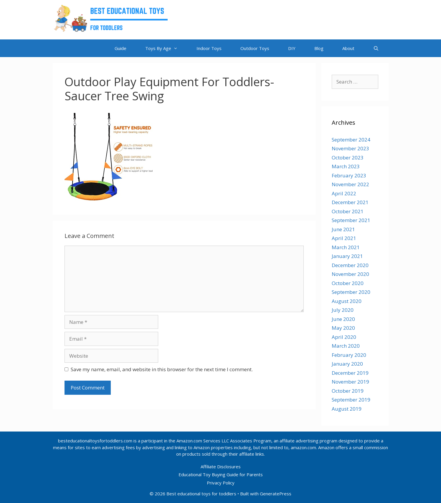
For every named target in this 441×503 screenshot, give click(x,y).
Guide (120, 48)
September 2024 (351, 139)
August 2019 (346, 408)
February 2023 (349, 175)
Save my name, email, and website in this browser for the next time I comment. (162, 369)
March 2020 (346, 345)
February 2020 (349, 355)
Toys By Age (166, 48)
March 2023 (346, 166)
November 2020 (350, 274)
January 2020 (347, 363)
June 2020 (343, 319)
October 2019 (348, 390)
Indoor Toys (209, 48)
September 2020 (351, 292)
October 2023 (348, 157)
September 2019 (351, 399)
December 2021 (350, 202)
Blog (318, 48)
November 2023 (350, 148)
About (348, 48)
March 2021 (346, 247)
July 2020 (343, 310)
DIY (291, 48)
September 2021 (351, 220)
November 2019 (350, 381)
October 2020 (348, 283)
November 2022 (350, 184)
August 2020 (346, 301)
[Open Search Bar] (376, 48)
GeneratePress (275, 494)
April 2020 (344, 337)
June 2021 (343, 229)
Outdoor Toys (254, 48)
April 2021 (344, 238)
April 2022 (344, 193)
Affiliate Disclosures (221, 466)
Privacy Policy (220, 483)
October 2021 (348, 211)
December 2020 (350, 265)
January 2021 (347, 256)
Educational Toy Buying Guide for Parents (221, 474)
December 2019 (350, 372)
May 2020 (343, 327)
